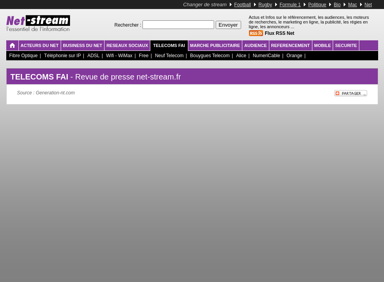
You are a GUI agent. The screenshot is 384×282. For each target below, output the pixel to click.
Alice (241, 55)
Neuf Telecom (169, 55)
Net (368, 4)
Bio (337, 4)
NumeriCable (266, 55)
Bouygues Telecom (210, 55)
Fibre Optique (23, 55)
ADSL (93, 55)
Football (242, 4)
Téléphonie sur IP (62, 55)
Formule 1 (290, 4)
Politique (317, 4)
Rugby (265, 4)
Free (144, 55)
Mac (352, 4)
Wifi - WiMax (119, 55)
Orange (294, 55)
